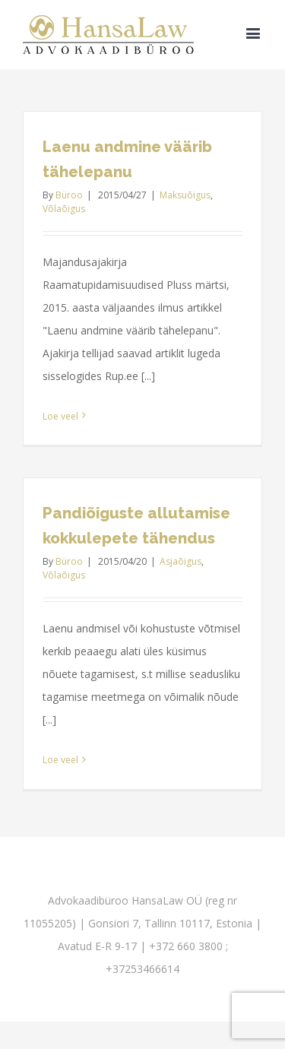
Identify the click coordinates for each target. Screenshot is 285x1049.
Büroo (69, 195)
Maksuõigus (185, 195)
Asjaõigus (180, 561)
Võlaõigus (64, 208)
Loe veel (60, 416)
